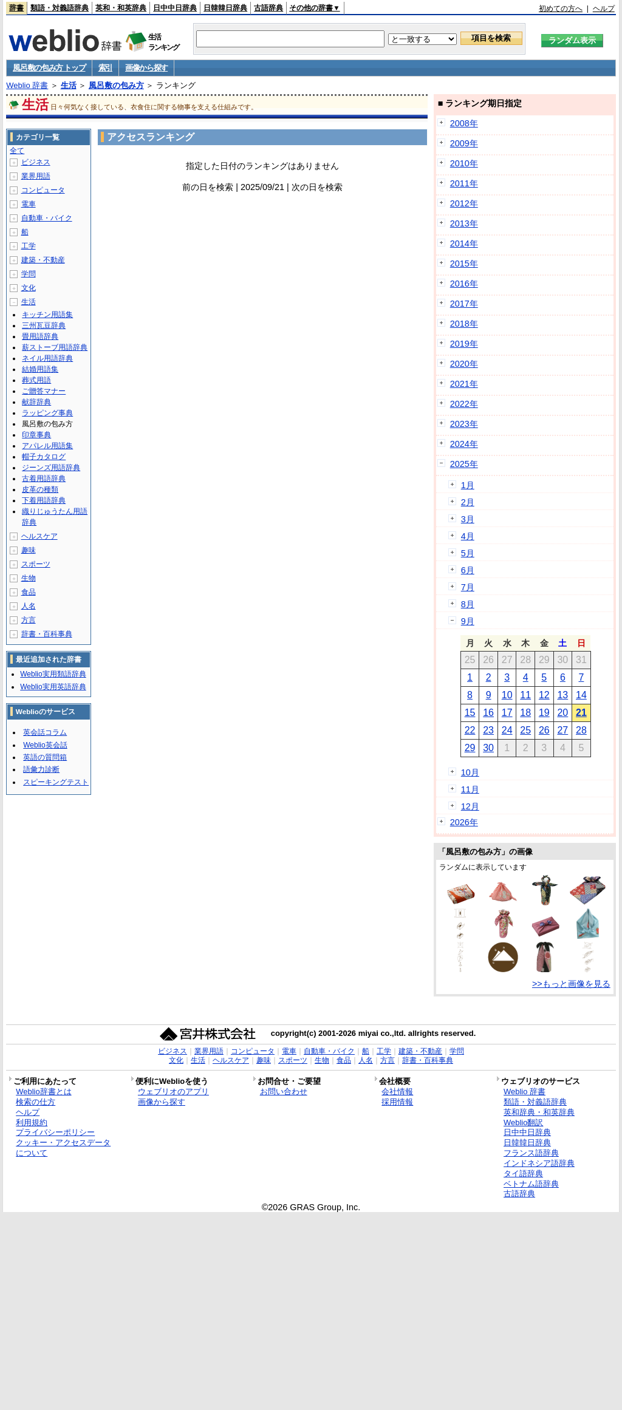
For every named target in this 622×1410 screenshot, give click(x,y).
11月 (470, 789)
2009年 (464, 143)
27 (562, 730)
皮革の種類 (40, 489)
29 (470, 748)
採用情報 (397, 1101)
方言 (28, 620)
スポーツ (35, 564)
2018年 (464, 324)
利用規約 (31, 1122)
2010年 (464, 163)
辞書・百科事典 (46, 634)
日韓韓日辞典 (225, 8)
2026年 (464, 822)
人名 (28, 606)
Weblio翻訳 (523, 1122)
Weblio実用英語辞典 (53, 687)
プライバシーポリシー (55, 1132)
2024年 (464, 444)
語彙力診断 (41, 769)
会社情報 (397, 1091)
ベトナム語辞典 (531, 1183)
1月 (467, 485)
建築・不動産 (43, 260)
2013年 (464, 223)
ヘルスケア (39, 536)
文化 (28, 288)
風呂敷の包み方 (116, 85)
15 (470, 712)
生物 (28, 578)
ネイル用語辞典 (47, 358)
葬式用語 (36, 380)
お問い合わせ (283, 1091)
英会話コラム (45, 732)
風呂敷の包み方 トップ (49, 67)
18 (525, 712)
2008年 (464, 123)
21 (581, 712)
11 (525, 695)
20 (562, 712)
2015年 (464, 263)
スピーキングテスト (56, 782)
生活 (69, 85)
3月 (467, 519)
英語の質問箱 (45, 757)
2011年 (464, 183)
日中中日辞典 (175, 8)
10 (507, 695)
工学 (28, 246)
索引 (105, 67)
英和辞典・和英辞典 (539, 1112)
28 (581, 730)
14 (581, 695)
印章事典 (36, 435)
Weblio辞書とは (43, 1091)
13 (562, 695)
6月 (467, 570)
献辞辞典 (36, 402)
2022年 (464, 404)
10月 (470, 772)
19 (544, 712)
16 (488, 712)
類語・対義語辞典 (59, 8)
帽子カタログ (44, 456)
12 (544, 695)
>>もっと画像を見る (571, 984)
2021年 (464, 384)
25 (525, 730)
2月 (467, 502)
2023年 (464, 424)
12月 (470, 806)
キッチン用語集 (47, 314)
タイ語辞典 (523, 1173)
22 (470, 730)
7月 (467, 587)
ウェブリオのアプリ (173, 1091)
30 (488, 748)
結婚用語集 (40, 369)
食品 (28, 592)
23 (488, 730)
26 (544, 730)
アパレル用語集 (47, 445)
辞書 (16, 8)
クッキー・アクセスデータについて (63, 1147)
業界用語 (35, 176)
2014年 (464, 243)
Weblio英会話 (45, 745)
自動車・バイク (46, 218)
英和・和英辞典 (120, 8)
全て (17, 150)
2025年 (464, 464)
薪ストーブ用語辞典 (54, 347)
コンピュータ (43, 190)
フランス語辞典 (531, 1152)
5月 (467, 553)
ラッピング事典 (47, 413)
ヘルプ (604, 8)
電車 (28, 204)
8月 (467, 604)
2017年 (464, 303)
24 (507, 730)
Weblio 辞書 (27, 85)
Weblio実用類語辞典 (53, 674)
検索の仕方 (35, 1101)
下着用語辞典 (44, 500)
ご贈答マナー (44, 391)
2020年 (464, 364)
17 (507, 712)
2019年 (464, 344)
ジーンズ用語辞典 (51, 467)
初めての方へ (561, 8)
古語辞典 (268, 8)
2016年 (464, 283)
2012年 (464, 203)
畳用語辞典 (40, 336)
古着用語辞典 (44, 478)
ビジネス (35, 162)
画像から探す (146, 67)
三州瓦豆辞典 (44, 325)
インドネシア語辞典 (539, 1163)
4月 (467, 536)
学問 (28, 274)
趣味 (28, 550)
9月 (467, 621)
